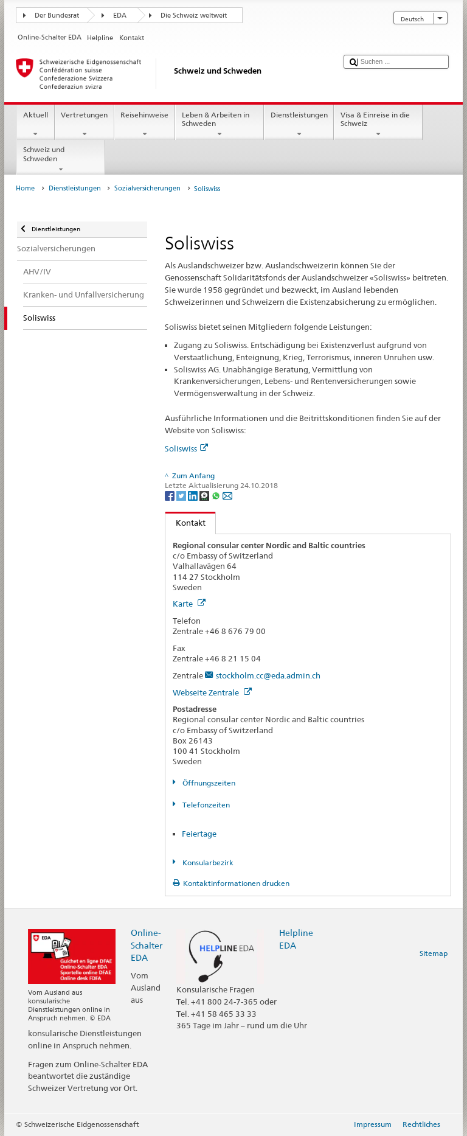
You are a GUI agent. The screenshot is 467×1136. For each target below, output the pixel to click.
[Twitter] (182, 495)
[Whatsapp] (217, 495)
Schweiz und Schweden (61, 159)
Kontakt (185, 523)
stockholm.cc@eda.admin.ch (268, 675)
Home (25, 188)
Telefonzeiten (205, 804)
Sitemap (434, 953)
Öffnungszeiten (208, 782)
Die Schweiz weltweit (194, 15)
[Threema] (205, 495)
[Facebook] (170, 495)
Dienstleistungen (299, 124)
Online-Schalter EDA (146, 944)
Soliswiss (186, 448)
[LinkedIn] (193, 495)
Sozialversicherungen (147, 188)
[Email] (227, 495)
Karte (189, 603)
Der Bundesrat (57, 15)
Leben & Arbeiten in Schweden (219, 124)
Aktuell (35, 124)
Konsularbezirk (207, 862)
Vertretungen (84, 124)
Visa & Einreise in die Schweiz (378, 124)
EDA (119, 15)
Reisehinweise (145, 124)
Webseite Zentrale (212, 692)
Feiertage (199, 833)
